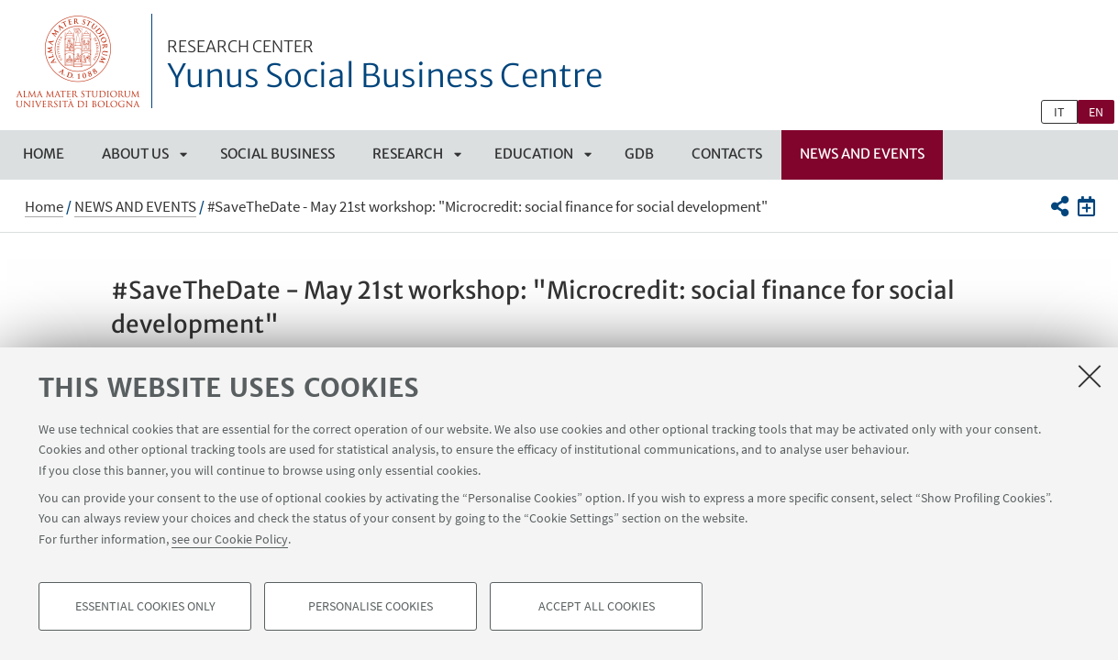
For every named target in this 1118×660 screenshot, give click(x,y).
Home (43, 153)
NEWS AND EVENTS (862, 153)
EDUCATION (533, 153)
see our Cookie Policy (230, 542)
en (1096, 112)
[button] (1059, 206)
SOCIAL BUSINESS (277, 153)
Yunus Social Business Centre (385, 67)
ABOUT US (135, 153)
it (1059, 112)
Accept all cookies (596, 610)
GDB (639, 153)
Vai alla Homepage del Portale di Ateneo (78, 61)
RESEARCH (407, 153)
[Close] (1089, 379)
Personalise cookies (370, 610)
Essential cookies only (145, 610)
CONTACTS (727, 153)
